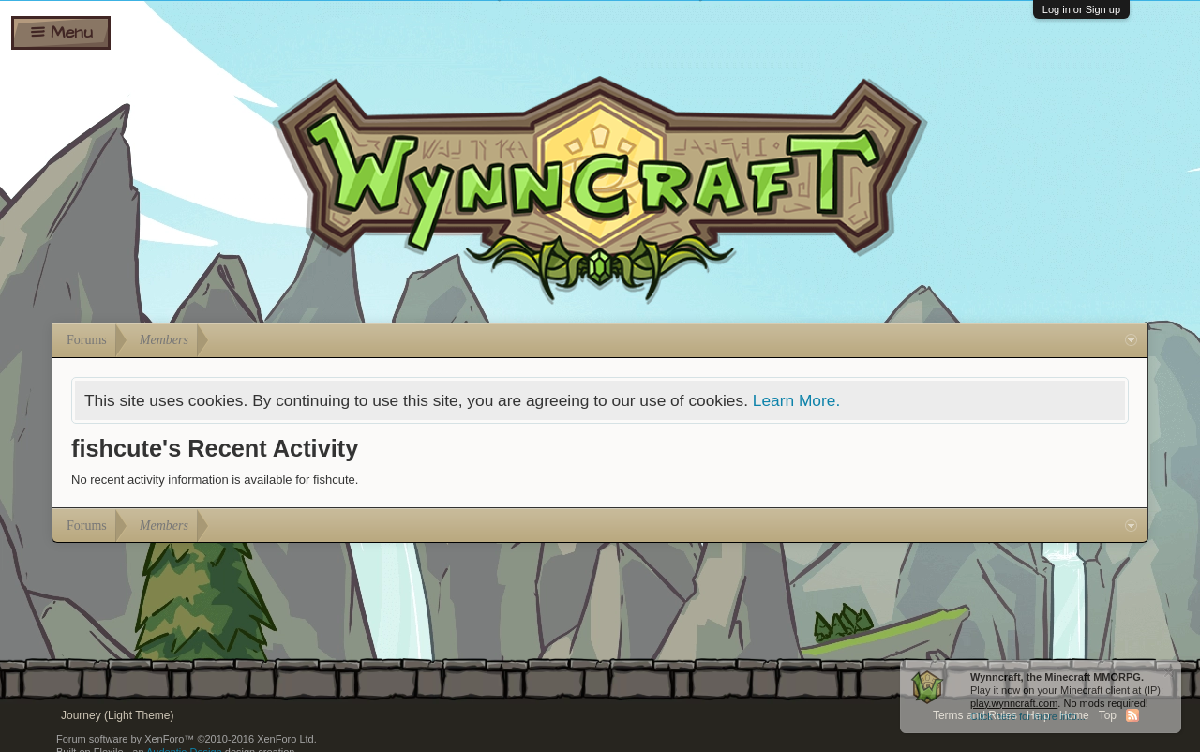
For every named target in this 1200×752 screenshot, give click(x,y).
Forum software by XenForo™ (186, 738)
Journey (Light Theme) (117, 715)
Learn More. (796, 400)
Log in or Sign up (1081, 9)
